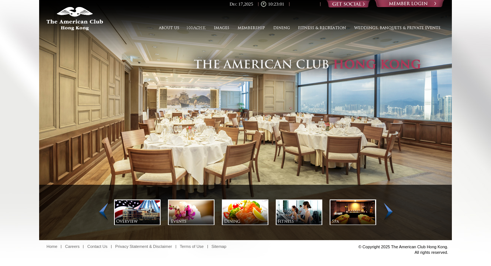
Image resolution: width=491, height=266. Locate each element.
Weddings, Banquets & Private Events (395, 28)
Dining (281, 28)
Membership (251, 28)
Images (221, 28)
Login (409, 3)
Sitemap (219, 246)
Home (52, 246)
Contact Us (97, 246)
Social (348, 3)
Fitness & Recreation (322, 28)
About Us (170, 28)
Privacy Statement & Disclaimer (143, 246)
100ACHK (196, 28)
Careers (72, 246)
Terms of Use (192, 246)
